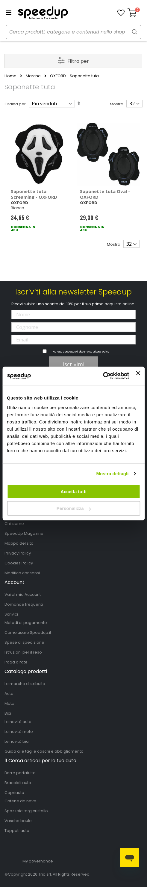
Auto (8, 693)
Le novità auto (17, 722)
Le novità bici (16, 741)
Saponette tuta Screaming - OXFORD (34, 194)
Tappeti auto (16, 830)
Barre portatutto (20, 773)
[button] (121, 13)
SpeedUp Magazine (23, 533)
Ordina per (15, 104)
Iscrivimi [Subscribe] (73, 364)
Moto (9, 703)
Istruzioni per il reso (23, 652)
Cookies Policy (18, 563)
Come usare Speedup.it (27, 632)
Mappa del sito (19, 543)
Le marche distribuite (24, 683)
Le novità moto (18, 731)
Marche (33, 76)
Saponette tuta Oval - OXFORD (105, 194)
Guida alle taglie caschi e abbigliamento (44, 751)
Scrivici (11, 614)
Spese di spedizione (24, 642)
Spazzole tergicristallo (26, 811)
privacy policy (101, 351)
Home (10, 76)
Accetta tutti (73, 491)
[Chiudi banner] (138, 376)
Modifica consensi (22, 573)
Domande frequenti (23, 604)
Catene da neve (20, 801)
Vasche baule (18, 821)
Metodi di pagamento (25, 622)
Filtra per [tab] (78, 61)
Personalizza (74, 508)
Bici (7, 713)
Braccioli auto (17, 783)
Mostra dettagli (112, 473)
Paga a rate (16, 662)
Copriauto (14, 792)
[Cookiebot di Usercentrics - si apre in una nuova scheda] (103, 376)
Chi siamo (14, 523)
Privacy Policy (17, 553)
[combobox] (73, 32)
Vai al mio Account (22, 594)
